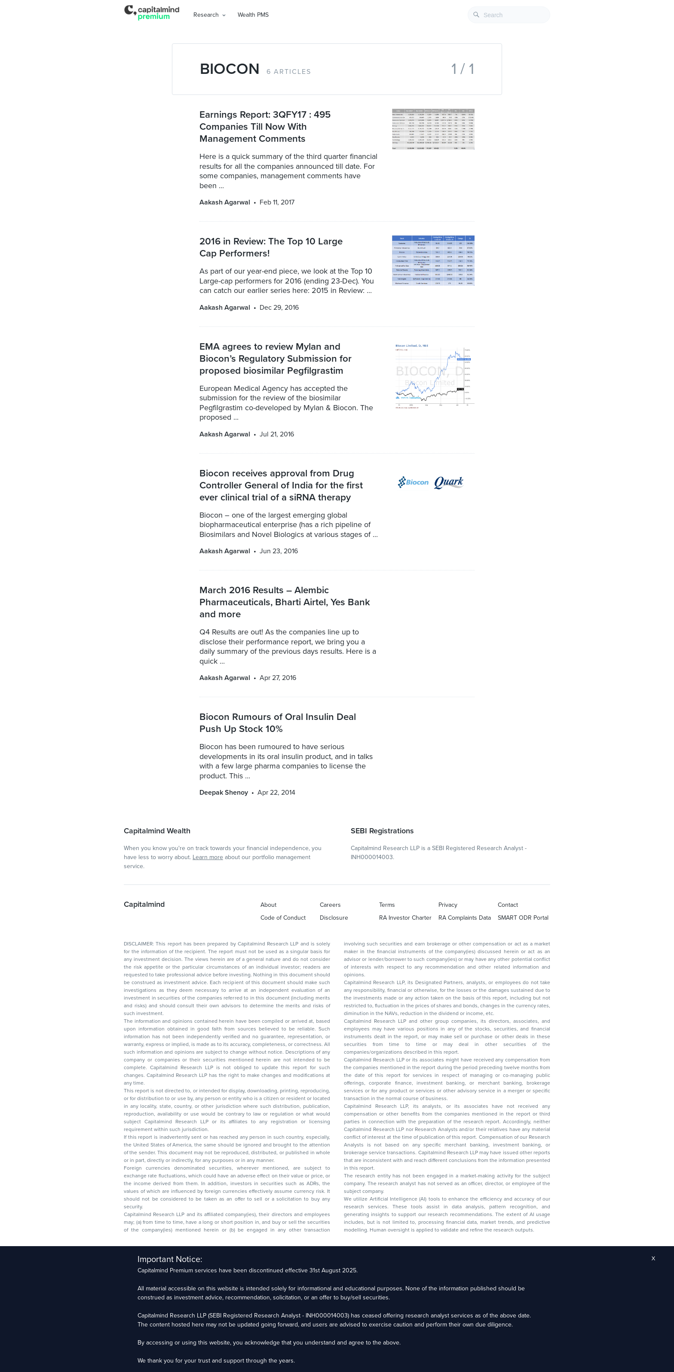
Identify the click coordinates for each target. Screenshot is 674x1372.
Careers (330, 905)
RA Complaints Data (464, 917)
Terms (387, 905)
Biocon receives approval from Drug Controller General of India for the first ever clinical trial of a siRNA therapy (281, 485)
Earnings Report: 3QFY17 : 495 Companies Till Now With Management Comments (265, 126)
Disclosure (334, 917)
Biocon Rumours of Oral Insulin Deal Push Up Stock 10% (277, 723)
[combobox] (509, 14)
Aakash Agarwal (224, 202)
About (268, 905)
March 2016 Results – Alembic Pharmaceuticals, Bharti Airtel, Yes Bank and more (284, 602)
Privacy (447, 905)
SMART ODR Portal (523, 917)
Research (206, 14)
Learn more (208, 857)
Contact (508, 905)
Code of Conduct (283, 917)
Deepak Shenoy (223, 792)
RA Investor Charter (405, 917)
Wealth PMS (253, 14)
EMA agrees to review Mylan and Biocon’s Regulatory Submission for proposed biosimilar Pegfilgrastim (275, 358)
